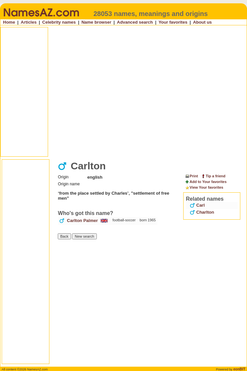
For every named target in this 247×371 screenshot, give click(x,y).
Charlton (202, 212)
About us (202, 22)
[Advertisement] (62, 91)
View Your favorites (204, 187)
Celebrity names (59, 22)
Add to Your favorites (206, 182)
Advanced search (135, 22)
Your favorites (173, 22)
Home (9, 22)
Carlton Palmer (82, 220)
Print (191, 176)
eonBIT (239, 369)
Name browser (96, 22)
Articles (29, 22)
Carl (197, 205)
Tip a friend (213, 176)
